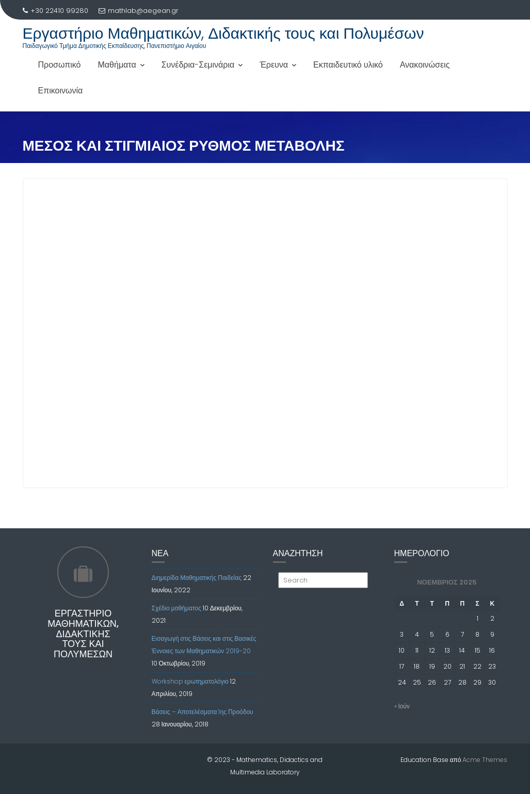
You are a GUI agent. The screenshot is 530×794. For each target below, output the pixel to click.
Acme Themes (484, 759)
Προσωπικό (59, 65)
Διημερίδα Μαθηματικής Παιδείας (197, 577)
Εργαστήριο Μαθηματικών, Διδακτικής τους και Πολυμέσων (223, 33)
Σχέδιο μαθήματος (176, 608)
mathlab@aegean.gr (139, 10)
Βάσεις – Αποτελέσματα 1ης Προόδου (202, 711)
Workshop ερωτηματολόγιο (190, 681)
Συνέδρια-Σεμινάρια (198, 65)
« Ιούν (402, 706)
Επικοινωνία (60, 90)
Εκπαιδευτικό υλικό (348, 65)
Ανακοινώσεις (425, 65)
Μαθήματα (117, 65)
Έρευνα (274, 65)
